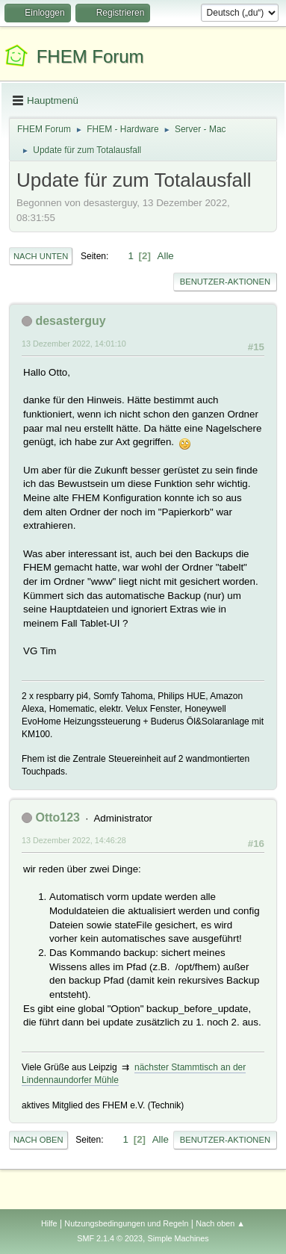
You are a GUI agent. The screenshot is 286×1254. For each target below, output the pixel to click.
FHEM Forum (90, 56)
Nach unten (40, 256)
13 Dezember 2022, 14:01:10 (74, 343)
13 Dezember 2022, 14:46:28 (74, 840)
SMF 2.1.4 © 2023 (110, 1238)
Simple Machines (178, 1238)
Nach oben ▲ (220, 1223)
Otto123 (57, 817)
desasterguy (70, 320)
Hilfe (49, 1223)
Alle (166, 255)
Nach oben (38, 1139)
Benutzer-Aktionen (225, 281)
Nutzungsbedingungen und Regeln (126, 1223)
